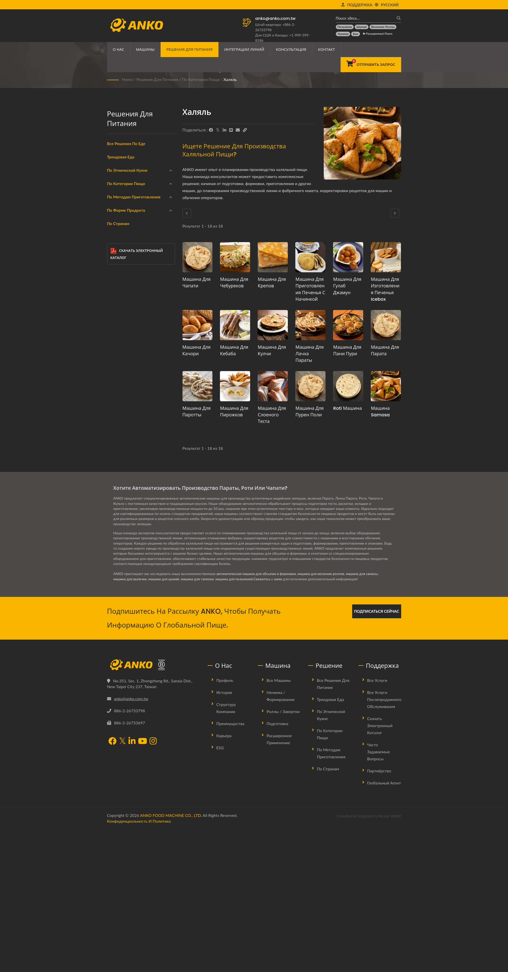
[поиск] (397, 18)
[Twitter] (217, 130)
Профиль (224, 823)
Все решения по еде (126, 143)
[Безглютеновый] (114, 300)
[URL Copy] (244, 130)
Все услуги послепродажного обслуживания (384, 842)
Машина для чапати (196, 282)
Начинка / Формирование (281, 839)
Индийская (124, 193)
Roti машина (347, 408)
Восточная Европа (130, 217)
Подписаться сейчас (376, 754)
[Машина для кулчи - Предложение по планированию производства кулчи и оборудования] (273, 325)
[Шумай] (361, 26)
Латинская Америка (131, 229)
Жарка (120, 422)
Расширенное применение (279, 882)
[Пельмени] (345, 26)
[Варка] (114, 397)
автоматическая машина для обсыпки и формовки (257, 717)
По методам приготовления (134, 351)
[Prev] (186, 213)
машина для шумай (165, 722)
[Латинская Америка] (114, 228)
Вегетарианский (128, 313)
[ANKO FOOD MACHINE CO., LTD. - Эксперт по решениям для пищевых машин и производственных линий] (136, 23)
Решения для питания (189, 49)
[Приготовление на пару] (114, 373)
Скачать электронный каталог (136, 587)
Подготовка (277, 866)
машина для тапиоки (200, 722)
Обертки (122, 265)
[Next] (395, 213)
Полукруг (126, 519)
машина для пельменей (237, 722)
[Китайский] (114, 180)
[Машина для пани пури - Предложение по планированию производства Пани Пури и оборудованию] (348, 325)
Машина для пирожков (234, 411)
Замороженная (127, 253)
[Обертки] (114, 264)
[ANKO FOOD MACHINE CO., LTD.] (153, 808)
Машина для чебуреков (234, 282)
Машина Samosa (380, 411)
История (224, 835)
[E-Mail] (237, 130)
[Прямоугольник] (114, 481)
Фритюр (122, 362)
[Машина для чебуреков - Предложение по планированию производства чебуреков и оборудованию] (235, 257)
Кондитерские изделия (134, 337)
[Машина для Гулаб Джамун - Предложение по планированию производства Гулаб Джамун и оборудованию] (348, 257)
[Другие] (114, 542)
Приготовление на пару (135, 374)
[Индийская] (114, 192)
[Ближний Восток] (114, 204)
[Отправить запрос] (371, 64)
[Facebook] (210, 130)
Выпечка (122, 410)
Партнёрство (379, 913)
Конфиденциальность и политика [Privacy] (139, 964)
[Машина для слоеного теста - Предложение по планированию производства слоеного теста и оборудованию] (273, 386)
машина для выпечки (130, 722)
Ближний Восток (129, 205)
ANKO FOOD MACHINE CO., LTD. (171, 958)
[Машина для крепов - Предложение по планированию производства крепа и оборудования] (273, 257)
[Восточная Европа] (114, 216)
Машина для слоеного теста (272, 414)
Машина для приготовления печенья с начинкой (310, 289)
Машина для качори (196, 350)
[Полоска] (114, 530)
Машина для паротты (196, 411)
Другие (121, 543)
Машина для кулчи (272, 350)
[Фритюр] (114, 361)
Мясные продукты (130, 289)
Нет (118, 434)
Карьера (224, 878)
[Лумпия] (343, 33)
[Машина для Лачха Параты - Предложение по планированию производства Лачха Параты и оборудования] (310, 325)
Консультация (291, 49)
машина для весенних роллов (324, 717)
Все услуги (377, 823)
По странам (118, 556)
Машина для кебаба (234, 350)
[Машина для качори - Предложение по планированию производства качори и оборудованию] (197, 325)
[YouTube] (142, 884)
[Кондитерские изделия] (114, 336)
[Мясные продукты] (114, 288)
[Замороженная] (114, 252)
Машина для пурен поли (309, 411)
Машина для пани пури (347, 350)
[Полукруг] (114, 517)
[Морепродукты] (114, 276)
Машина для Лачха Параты (309, 353)
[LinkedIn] (224, 130)
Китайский (124, 181)
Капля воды (128, 495)
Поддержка (359, 5)
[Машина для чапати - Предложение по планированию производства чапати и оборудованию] (197, 257)
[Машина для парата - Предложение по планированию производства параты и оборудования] (386, 325)
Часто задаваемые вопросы (378, 894)
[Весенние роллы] (383, 26)
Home (127, 79)
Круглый (125, 459)
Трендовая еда (120, 156)
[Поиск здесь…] (365, 18)
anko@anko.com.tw (275, 18)
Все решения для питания (333, 827)
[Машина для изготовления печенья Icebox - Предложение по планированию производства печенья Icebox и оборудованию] (386, 257)
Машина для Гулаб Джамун (347, 285)
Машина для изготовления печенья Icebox (385, 289)
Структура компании (226, 851)
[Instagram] (153, 884)
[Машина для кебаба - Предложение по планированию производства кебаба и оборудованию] (235, 325)
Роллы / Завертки (283, 854)
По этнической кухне (127, 170)
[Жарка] (114, 421)
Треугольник (129, 507)
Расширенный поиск (377, 33)
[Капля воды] (114, 494)
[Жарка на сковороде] (114, 385)
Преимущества (230, 866)
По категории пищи (201, 79)
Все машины (279, 823)
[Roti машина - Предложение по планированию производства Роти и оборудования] (348, 386)
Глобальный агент (384, 925)
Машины (145, 49)
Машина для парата (385, 350)
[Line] (231, 130)
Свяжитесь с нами (272, 722)
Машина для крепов (272, 282)
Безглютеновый (128, 301)
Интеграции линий (244, 49)
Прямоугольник (131, 483)
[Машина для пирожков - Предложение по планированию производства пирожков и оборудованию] (235, 386)
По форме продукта (126, 447)
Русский (389, 5)
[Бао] (355, 33)
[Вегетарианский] (114, 312)
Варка (120, 398)
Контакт (326, 49)
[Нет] (114, 433)
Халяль (230, 79)
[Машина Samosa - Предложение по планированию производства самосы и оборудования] (386, 386)
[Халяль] (114, 325)
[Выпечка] (114, 409)
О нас (118, 49)
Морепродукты (128, 277)
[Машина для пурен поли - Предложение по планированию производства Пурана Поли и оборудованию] (310, 386)
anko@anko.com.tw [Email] (131, 841)
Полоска (125, 531)
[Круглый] (114, 457)
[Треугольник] (114, 505)
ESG (220, 890)
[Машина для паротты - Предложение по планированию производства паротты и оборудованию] (197, 386)
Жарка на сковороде (133, 386)
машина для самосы (366, 717)
